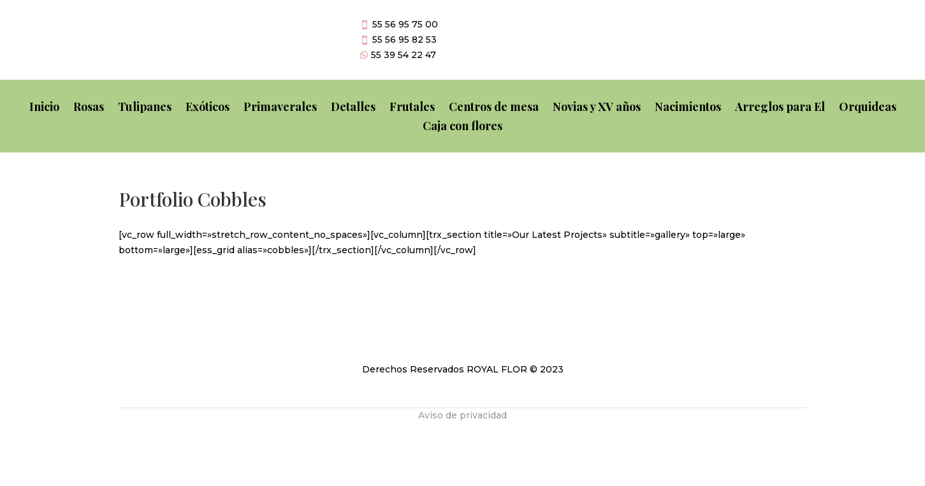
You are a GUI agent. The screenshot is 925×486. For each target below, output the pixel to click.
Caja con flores (462, 127)
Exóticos (207, 108)
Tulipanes (144, 108)
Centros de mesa (494, 108)
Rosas (88, 108)
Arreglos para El (780, 108)
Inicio (44, 108)
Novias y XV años (597, 108)
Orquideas (867, 108)
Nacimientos (688, 108)
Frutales (412, 108)
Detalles (353, 108)
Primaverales (280, 108)
